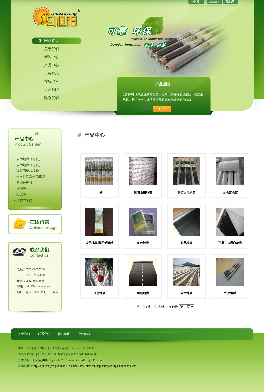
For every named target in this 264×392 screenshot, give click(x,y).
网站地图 (64, 334)
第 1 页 (141, 306)
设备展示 (51, 73)
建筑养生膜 (24, 200)
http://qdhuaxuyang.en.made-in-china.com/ (58, 366)
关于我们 (51, 49)
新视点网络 (40, 360)
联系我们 (51, 98)
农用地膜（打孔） (29, 165)
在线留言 (51, 82)
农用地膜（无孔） (29, 159)
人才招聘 (51, 90)
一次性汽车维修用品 (30, 177)
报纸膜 (21, 189)
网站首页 (51, 41)
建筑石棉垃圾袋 (27, 171)
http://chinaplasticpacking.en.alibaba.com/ (111, 366)
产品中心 (51, 65)
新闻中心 (51, 57)
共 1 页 (152, 306)
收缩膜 (21, 194)
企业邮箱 (84, 334)
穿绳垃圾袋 (24, 183)
